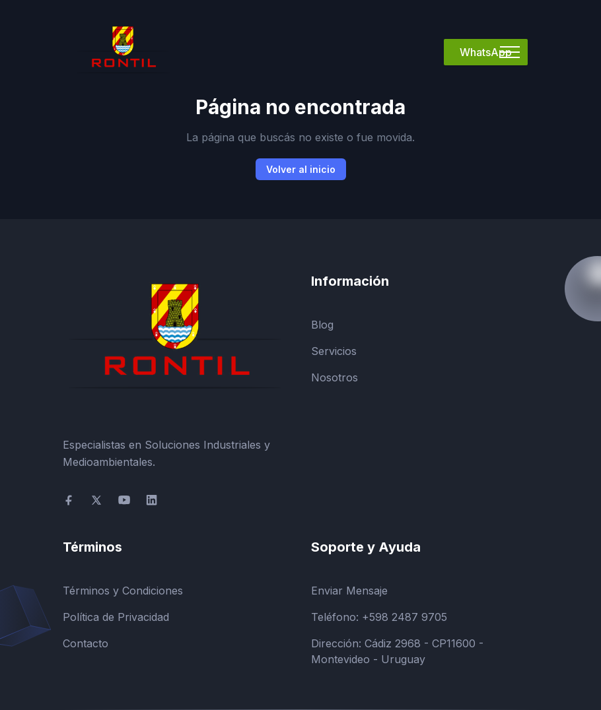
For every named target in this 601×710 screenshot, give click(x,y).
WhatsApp (486, 52)
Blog (322, 324)
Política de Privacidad (116, 617)
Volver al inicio (301, 169)
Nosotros (334, 377)
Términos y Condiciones (123, 590)
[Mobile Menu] (510, 52)
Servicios (334, 351)
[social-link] (69, 500)
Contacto (85, 643)
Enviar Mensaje (349, 590)
